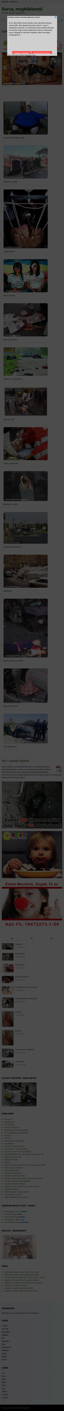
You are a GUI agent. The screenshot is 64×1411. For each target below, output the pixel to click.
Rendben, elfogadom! (21, 53)
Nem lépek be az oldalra (41, 53)
